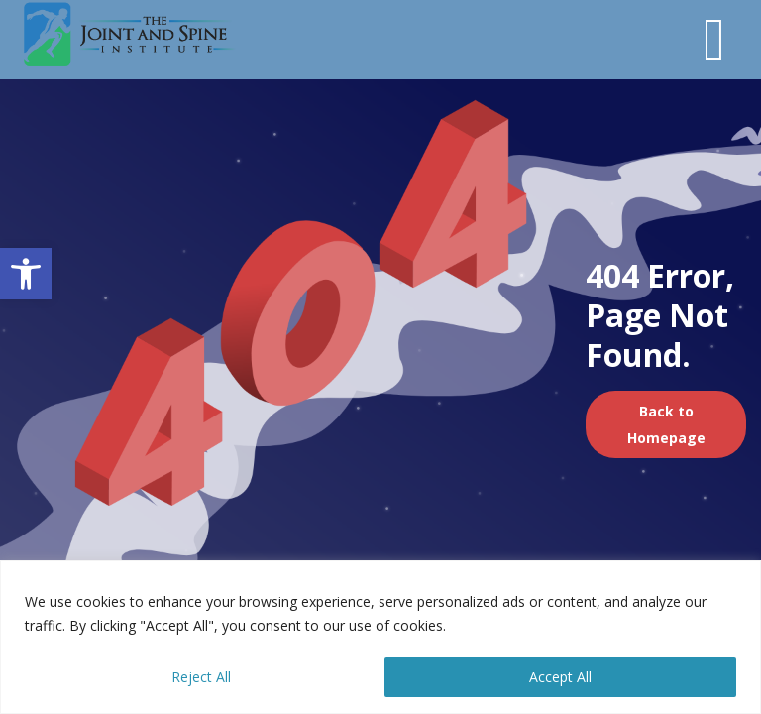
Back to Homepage (666, 424)
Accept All (560, 676)
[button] (26, 273)
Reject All (201, 676)
